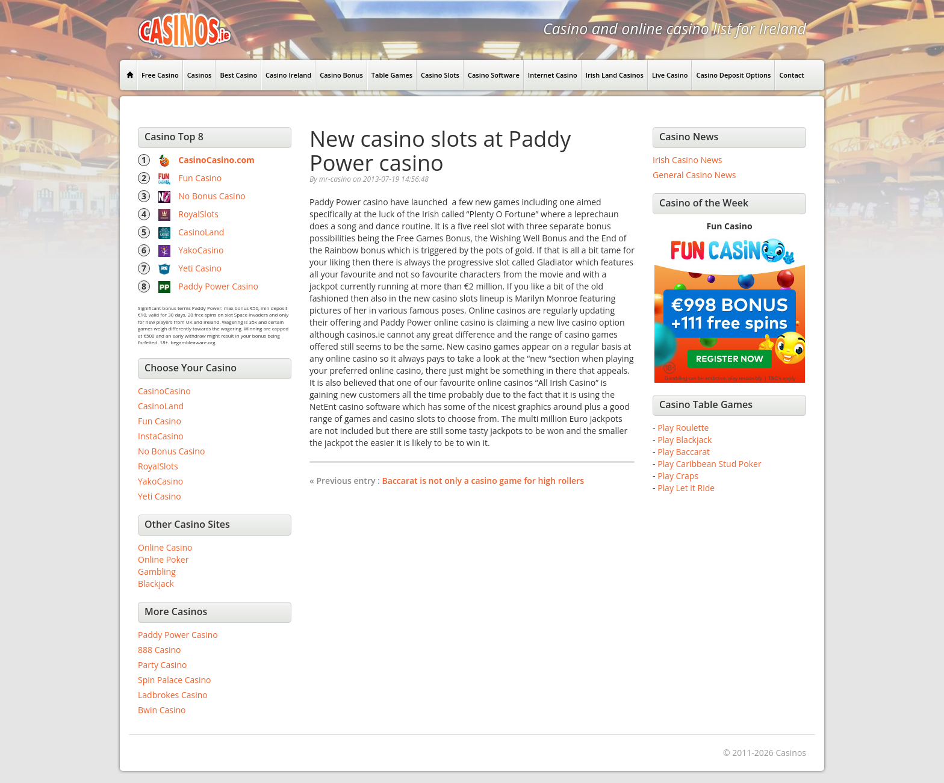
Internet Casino (552, 74)
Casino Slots (440, 74)
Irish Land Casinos (615, 74)
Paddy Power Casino (218, 286)
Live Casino (670, 74)
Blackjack (156, 583)
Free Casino (160, 74)
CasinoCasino (164, 391)
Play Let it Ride (686, 488)
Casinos (199, 74)
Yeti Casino (200, 268)
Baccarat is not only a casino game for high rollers (483, 480)
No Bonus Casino (211, 196)
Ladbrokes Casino (173, 695)
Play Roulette (683, 427)
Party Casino (162, 664)
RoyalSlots (198, 214)
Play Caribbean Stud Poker (709, 463)
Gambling (157, 571)
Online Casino (165, 547)
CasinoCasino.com (216, 160)
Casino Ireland (288, 74)
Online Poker (163, 559)
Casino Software (494, 74)
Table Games (391, 74)
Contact (791, 74)
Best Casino (238, 74)
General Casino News (694, 175)
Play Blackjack (684, 439)
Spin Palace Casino (174, 680)
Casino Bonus (341, 74)
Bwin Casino (161, 710)
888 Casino (159, 649)
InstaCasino (161, 436)
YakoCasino (200, 250)
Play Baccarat (683, 451)
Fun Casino (200, 178)
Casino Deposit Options (733, 74)
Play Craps (677, 475)
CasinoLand (201, 232)
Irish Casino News (687, 160)
